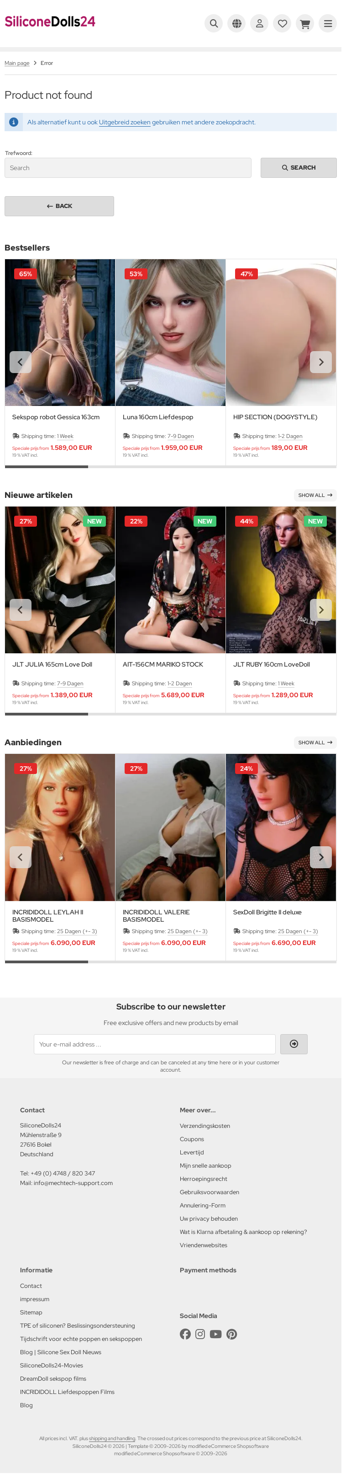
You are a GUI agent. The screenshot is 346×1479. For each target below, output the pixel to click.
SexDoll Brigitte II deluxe (267, 912)
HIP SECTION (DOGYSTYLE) (275, 417)
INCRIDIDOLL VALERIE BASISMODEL (156, 915)
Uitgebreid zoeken (125, 122)
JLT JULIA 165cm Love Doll (52, 664)
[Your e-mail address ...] (155, 1044)
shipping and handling (112, 1438)
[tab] (46, 472)
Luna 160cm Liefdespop (158, 417)
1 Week (65, 436)
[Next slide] (321, 362)
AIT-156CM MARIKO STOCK (163, 664)
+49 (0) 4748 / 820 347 (63, 1173)
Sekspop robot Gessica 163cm (56, 417)
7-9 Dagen (181, 436)
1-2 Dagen (290, 436)
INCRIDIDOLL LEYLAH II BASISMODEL (47, 915)
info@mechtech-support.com (73, 1183)
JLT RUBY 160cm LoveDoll (271, 664)
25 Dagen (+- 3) (77, 931)
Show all (315, 495)
